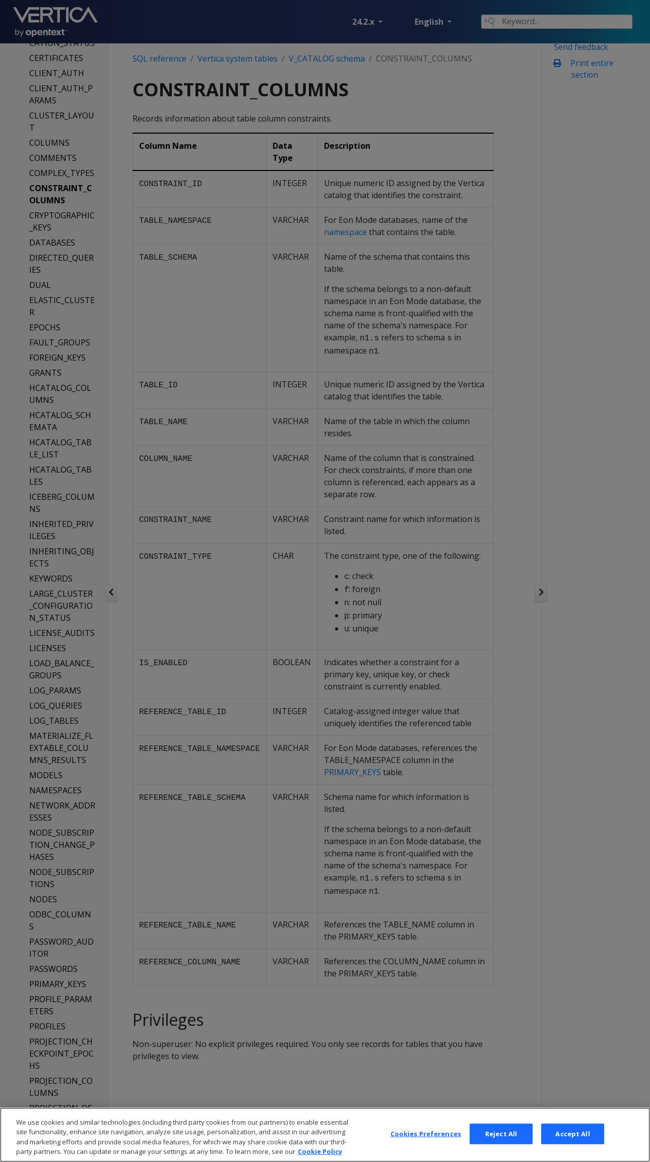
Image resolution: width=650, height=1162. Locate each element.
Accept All (572, 1147)
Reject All (501, 1147)
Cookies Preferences (426, 1147)
